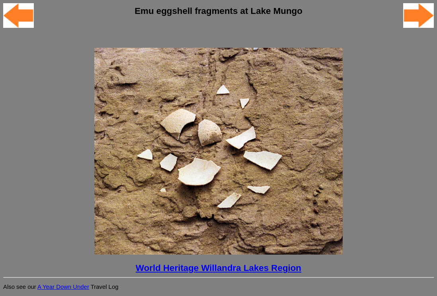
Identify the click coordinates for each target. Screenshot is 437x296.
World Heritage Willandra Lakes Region (218, 268)
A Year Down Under (63, 287)
